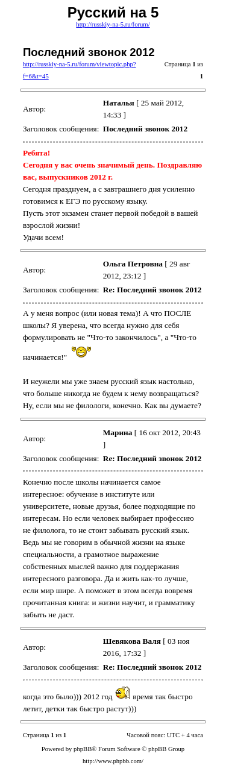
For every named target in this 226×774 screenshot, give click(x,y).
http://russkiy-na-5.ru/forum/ (112, 24)
